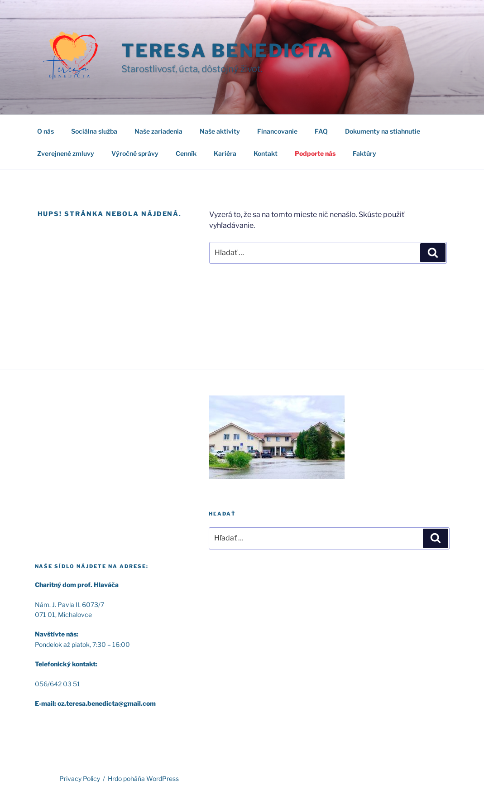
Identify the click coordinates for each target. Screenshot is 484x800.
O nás (45, 131)
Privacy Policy (79, 778)
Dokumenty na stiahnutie (382, 131)
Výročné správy (134, 153)
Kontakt (266, 153)
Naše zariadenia (158, 131)
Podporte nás (315, 153)
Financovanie (277, 131)
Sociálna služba (94, 131)
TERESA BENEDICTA (227, 50)
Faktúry (364, 153)
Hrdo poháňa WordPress (143, 778)
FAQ (321, 131)
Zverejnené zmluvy (65, 153)
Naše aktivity (220, 131)
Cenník (186, 153)
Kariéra (225, 153)
